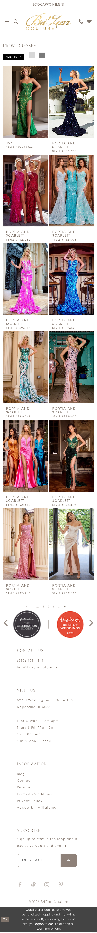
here (56, 929)
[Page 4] (43, 607)
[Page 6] (54, 607)
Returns (24, 787)
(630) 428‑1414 (30, 660)
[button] (13, 57)
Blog (21, 774)
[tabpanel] (26, 624)
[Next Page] (71, 607)
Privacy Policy (29, 801)
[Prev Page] (25, 607)
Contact (24, 780)
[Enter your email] (48, 860)
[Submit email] (71, 860)
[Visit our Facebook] (20, 886)
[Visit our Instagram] (47, 886)
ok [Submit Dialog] (5, 920)
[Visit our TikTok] (33, 885)
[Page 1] (31, 607)
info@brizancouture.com (39, 667)
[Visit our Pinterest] (61, 886)
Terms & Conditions (34, 794)
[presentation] (25, 102)
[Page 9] (65, 607)
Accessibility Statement (38, 807)
